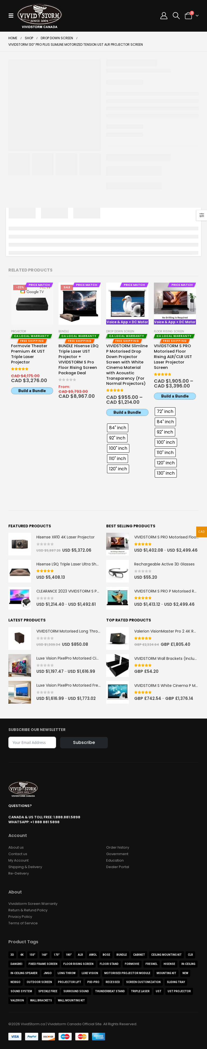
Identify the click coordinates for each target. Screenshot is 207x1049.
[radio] (117, 428)
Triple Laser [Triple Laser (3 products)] (140, 991)
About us (16, 847)
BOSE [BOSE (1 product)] (106, 955)
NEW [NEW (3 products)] (185, 973)
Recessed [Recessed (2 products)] (113, 982)
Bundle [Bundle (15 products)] (121, 955)
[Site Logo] (39, 15)
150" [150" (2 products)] (32, 955)
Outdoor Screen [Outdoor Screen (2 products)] (39, 982)
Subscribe (84, 742)
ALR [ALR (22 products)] (80, 955)
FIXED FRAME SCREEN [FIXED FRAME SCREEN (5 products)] (43, 964)
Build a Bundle (32, 390)
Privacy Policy (20, 916)
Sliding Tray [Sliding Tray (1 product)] (176, 982)
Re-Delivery (18, 873)
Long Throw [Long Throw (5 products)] (66, 973)
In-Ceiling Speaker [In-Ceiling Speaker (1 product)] (24, 973)
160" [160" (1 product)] (44, 955)
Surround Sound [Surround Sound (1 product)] (76, 991)
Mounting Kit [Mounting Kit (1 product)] (166, 973)
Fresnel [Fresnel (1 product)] (151, 964)
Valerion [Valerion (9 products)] (17, 1000)
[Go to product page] (32, 304)
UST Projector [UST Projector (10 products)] (179, 991)
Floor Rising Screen (169, 331)
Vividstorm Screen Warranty (32, 903)
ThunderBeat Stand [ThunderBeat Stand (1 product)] (110, 991)
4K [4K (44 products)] (21, 955)
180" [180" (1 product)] (69, 955)
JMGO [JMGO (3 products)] (48, 973)
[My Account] (164, 15)
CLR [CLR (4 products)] (190, 955)
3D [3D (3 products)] (12, 955)
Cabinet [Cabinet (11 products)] (139, 955)
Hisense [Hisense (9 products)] (169, 964)
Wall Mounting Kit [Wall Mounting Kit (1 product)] (71, 1000)
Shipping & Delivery (25, 866)
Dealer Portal (117, 866)
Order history (117, 847)
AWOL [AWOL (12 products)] (93, 955)
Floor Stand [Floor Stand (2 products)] (109, 964)
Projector (18, 331)
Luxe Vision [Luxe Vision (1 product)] (90, 973)
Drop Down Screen (120, 331)
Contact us (17, 853)
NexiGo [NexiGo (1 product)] (15, 982)
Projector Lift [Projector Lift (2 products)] (69, 982)
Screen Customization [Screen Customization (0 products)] (143, 982)
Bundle (63, 331)
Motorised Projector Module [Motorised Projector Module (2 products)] (127, 973)
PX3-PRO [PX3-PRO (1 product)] (93, 982)
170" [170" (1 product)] (57, 955)
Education (115, 860)
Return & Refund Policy (27, 910)
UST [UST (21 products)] (158, 991)
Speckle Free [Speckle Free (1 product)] (47, 991)
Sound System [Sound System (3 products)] (21, 991)
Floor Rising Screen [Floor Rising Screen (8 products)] (78, 964)
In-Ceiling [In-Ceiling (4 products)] (188, 964)
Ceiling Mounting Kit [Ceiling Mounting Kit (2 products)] (166, 955)
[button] (12, 15)
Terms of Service (23, 923)
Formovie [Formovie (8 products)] (132, 964)
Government (117, 853)
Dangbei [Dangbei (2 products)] (16, 964)
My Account (18, 860)
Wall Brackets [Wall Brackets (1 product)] (41, 1000)
